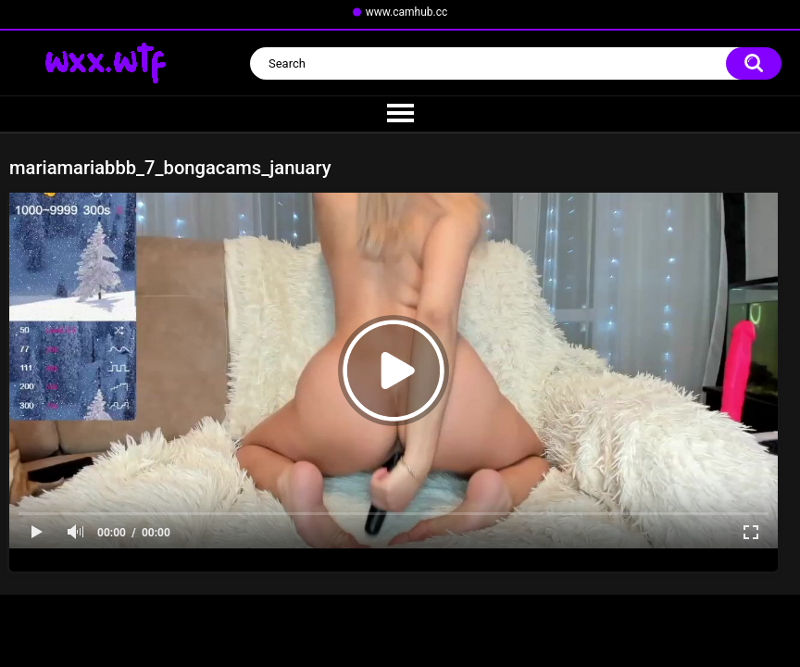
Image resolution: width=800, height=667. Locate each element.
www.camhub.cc (407, 12)
